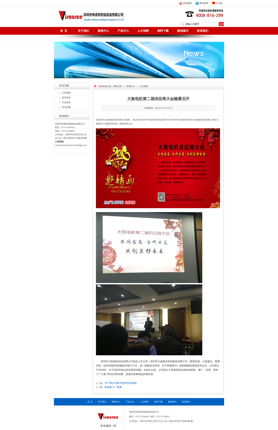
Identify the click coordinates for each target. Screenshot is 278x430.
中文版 (217, 3)
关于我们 (83, 30)
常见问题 (66, 107)
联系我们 (202, 30)
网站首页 (117, 86)
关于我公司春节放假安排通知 (120, 383)
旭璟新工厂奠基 (113, 387)
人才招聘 (143, 30)
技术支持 (66, 97)
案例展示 (182, 30)
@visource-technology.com (75, 145)
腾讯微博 (202, 3)
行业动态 (66, 102)
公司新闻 (66, 93)
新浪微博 (185, 3)
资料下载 (163, 30)
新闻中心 (103, 30)
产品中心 (123, 30)
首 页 (63, 30)
